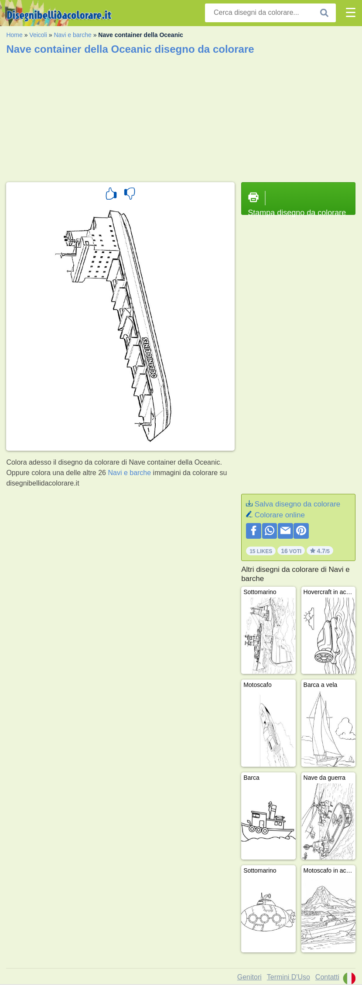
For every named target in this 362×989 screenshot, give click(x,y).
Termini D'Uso (288, 977)
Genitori (249, 977)
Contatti (327, 977)
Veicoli (38, 34)
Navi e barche (72, 34)
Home (14, 34)
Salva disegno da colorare (298, 504)
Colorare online (280, 515)
